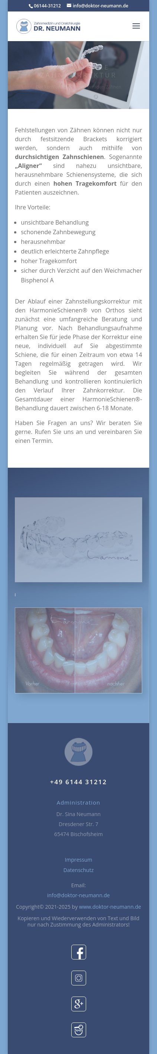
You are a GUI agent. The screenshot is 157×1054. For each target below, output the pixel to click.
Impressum (78, 859)
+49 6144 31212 (78, 782)
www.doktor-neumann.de (110, 906)
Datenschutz (78, 870)
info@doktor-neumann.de (78, 895)
